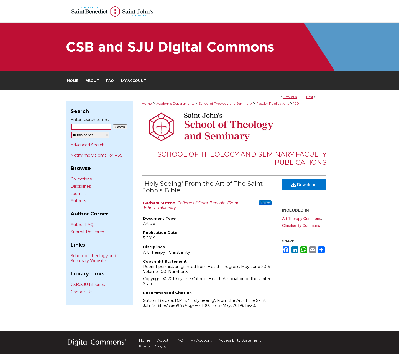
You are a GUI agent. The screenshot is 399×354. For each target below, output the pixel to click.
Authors (78, 200)
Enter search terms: (90, 119)
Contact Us (81, 291)
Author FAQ (82, 224)
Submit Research (87, 231)
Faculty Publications (272, 103)
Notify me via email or (96, 155)
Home (147, 103)
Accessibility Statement (240, 340)
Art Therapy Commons (301, 218)
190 (296, 103)
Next (309, 97)
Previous (290, 97)
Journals (78, 193)
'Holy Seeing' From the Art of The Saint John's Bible (203, 187)
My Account (201, 340)
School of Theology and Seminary (225, 103)
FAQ (179, 340)
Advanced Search (87, 144)
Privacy (144, 346)
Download (304, 184)
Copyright (162, 346)
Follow (265, 202)
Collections (81, 179)
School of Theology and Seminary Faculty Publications (241, 158)
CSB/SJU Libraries (88, 284)
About (162, 340)
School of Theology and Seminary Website (93, 258)
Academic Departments (175, 103)
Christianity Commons (301, 225)
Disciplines (81, 186)
